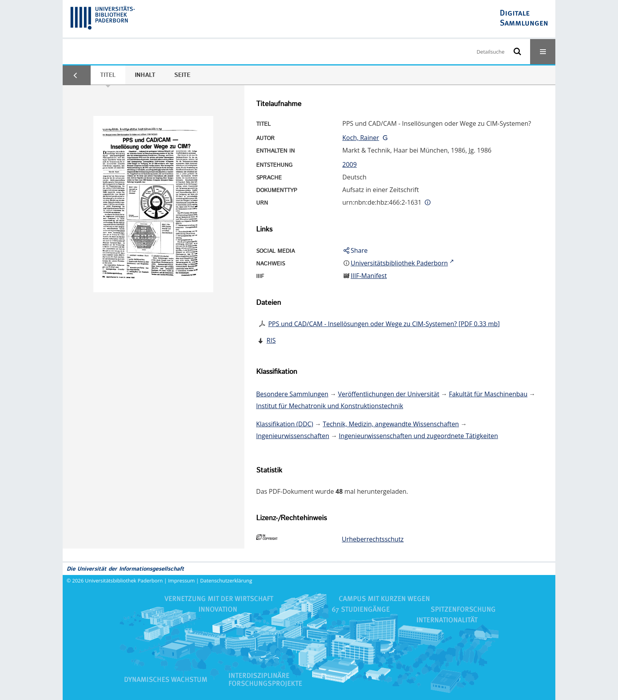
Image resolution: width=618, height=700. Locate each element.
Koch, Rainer (361, 137)
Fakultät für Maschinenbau (488, 394)
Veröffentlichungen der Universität (388, 394)
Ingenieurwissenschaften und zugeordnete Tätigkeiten (418, 435)
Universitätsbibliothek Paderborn (124, 580)
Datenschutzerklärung (226, 580)
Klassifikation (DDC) (284, 424)
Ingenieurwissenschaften (292, 435)
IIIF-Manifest (369, 275)
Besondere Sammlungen (292, 394)
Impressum (181, 580)
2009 (350, 164)
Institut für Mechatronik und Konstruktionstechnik (329, 405)
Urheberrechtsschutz (373, 539)
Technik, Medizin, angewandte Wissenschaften (391, 424)
